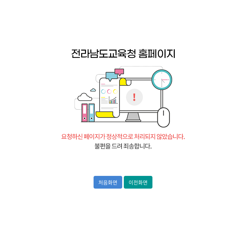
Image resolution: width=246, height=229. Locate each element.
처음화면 (107, 182)
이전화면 (138, 182)
